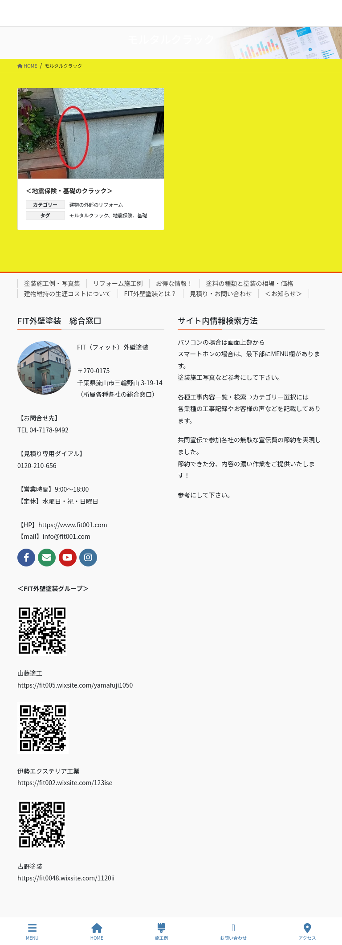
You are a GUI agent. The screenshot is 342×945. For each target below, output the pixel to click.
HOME (96, 932)
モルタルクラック (88, 215)
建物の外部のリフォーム (96, 204)
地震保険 (123, 215)
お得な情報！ (174, 283)
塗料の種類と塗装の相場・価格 (249, 283)
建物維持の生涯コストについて (67, 293)
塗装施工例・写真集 (52, 283)
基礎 (142, 215)
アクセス (307, 932)
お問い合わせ (233, 932)
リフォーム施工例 (118, 283)
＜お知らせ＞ (283, 293)
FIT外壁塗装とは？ (150, 293)
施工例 (161, 932)
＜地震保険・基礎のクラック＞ (69, 190)
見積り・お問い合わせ (221, 293)
